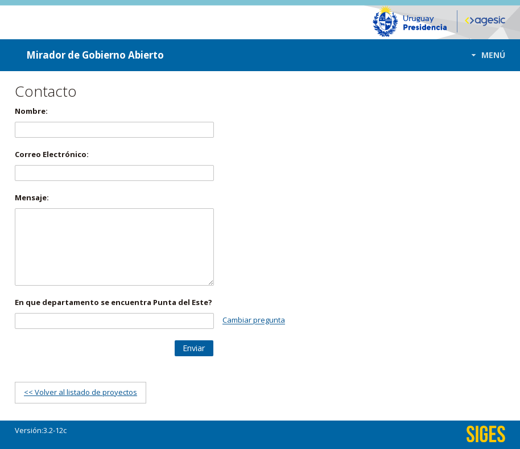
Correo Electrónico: (52, 154)
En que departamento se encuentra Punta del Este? (113, 302)
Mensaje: (32, 197)
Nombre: (31, 111)
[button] (485, 55)
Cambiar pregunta (253, 320)
